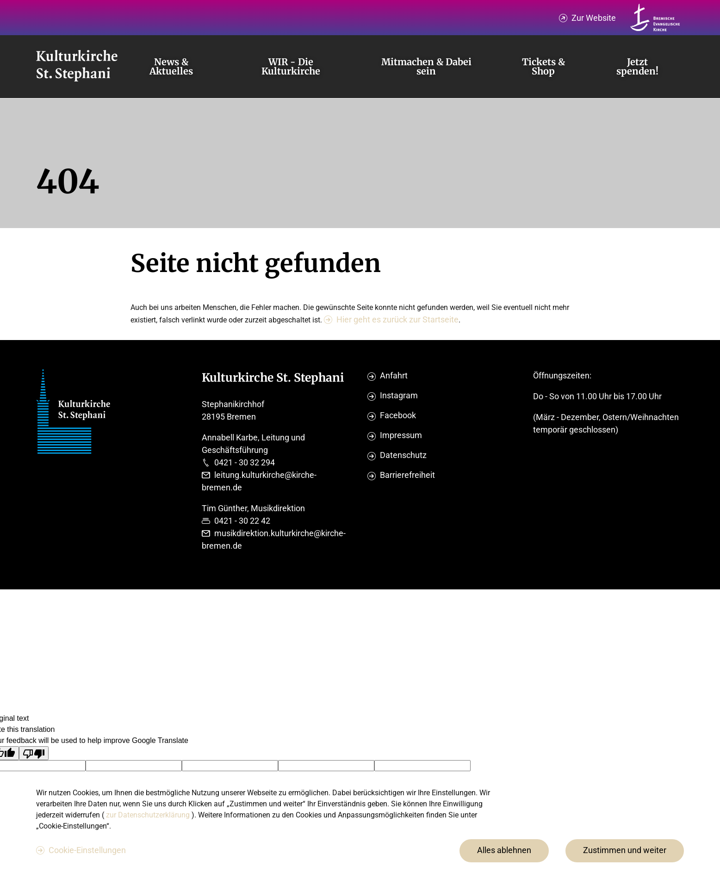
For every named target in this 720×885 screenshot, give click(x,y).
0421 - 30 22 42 (242, 521)
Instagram (399, 395)
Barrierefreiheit (407, 475)
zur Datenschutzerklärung (149, 815)
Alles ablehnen (504, 850)
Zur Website (593, 18)
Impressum (401, 435)
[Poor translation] (34, 753)
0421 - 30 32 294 (244, 462)
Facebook (398, 415)
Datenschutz (403, 455)
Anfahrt (394, 375)
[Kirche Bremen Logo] (655, 17)
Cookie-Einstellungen (87, 850)
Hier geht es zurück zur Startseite (397, 319)
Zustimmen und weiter (624, 850)
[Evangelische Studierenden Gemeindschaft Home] (77, 67)
